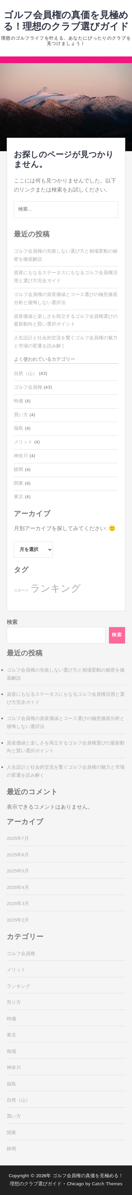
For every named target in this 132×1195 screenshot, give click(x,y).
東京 (18, 497)
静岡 (18, 469)
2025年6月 (18, 855)
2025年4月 (18, 887)
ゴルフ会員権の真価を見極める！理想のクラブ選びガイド (66, 21)
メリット (23, 442)
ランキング (18, 986)
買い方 (21, 415)
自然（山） (25, 373)
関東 (18, 483)
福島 (18, 428)
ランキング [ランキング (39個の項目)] (55, 589)
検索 (12, 622)
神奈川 (21, 456)
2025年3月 (18, 903)
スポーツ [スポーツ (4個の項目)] (21, 590)
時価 (18, 401)
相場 (11, 1051)
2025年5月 (18, 871)
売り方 (14, 1002)
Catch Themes (107, 1184)
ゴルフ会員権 (28, 387)
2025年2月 (18, 920)
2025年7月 (18, 838)
